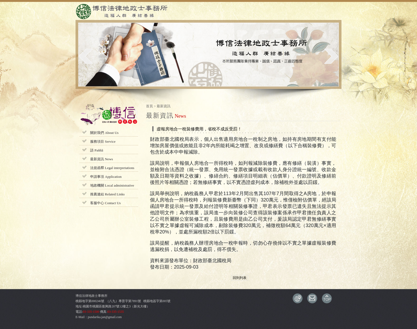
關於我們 (104, 133)
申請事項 (106, 177)
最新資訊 (101, 159)
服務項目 (102, 141)
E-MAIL (312, 298)
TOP (327, 298)
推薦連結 (107, 194)
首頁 (149, 106)
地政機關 (112, 185)
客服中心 (105, 203)
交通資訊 (297, 298)
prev (85, 56)
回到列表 (240, 278)
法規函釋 (112, 168)
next (331, 56)
